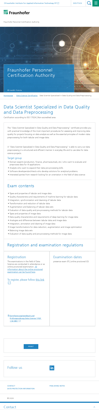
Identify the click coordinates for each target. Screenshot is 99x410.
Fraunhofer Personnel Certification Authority (21, 22)
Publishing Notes (57, 386)
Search (89, 3)
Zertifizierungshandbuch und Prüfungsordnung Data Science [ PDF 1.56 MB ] (26, 318)
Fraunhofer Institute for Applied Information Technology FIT (31, 3)
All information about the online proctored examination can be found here (25, 269)
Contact (11, 386)
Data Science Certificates (27, 96)
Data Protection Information (21, 389)
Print (31, 346)
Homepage (8, 96)
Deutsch (77, 3)
